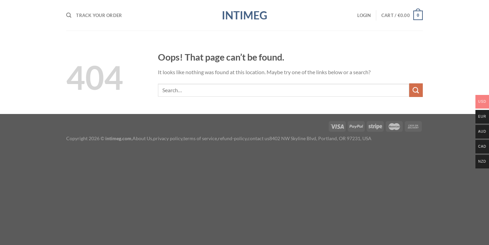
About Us (142, 138)
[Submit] (416, 90)
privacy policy (167, 138)
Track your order (99, 15)
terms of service (200, 138)
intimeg (244, 15)
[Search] (68, 15)
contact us (258, 138)
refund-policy (232, 138)
